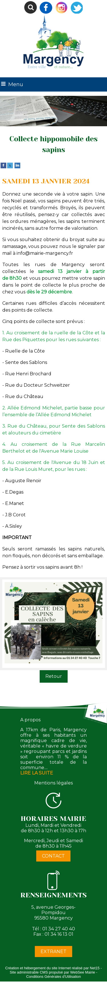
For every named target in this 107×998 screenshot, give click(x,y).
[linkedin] (17, 165)
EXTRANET (53, 951)
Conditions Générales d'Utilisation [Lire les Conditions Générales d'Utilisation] (53, 976)
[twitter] (10, 165)
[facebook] (3, 165)
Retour (53, 676)
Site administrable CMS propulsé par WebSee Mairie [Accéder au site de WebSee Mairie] (52, 972)
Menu (15, 84)
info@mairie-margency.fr (45, 253)
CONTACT (53, 856)
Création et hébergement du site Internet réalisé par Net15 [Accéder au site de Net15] (52, 968)
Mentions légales (53, 783)
